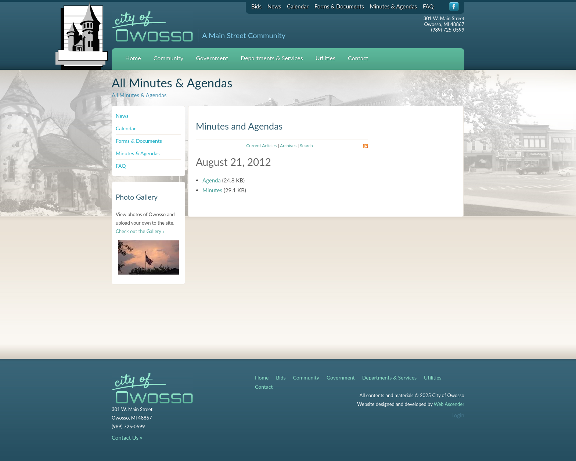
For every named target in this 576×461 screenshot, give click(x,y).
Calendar (298, 6)
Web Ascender (449, 404)
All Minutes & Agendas (139, 95)
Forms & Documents (339, 6)
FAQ (428, 6)
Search (306, 145)
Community (169, 57)
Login (457, 415)
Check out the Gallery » (140, 231)
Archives (288, 145)
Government (212, 57)
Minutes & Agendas (393, 6)
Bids (256, 6)
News (274, 6)
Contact (358, 57)
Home (133, 57)
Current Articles (261, 145)
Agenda (211, 180)
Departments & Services (272, 57)
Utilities (325, 57)
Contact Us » (127, 437)
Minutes (212, 190)
